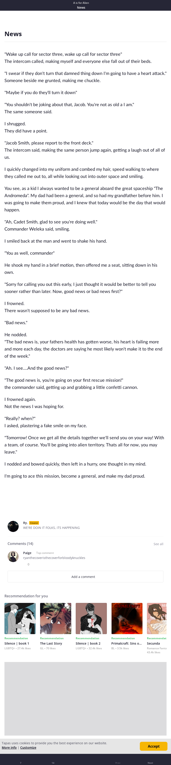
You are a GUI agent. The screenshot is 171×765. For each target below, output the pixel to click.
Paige (27, 553)
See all (158, 544)
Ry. (25, 523)
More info (9, 747)
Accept (154, 746)
